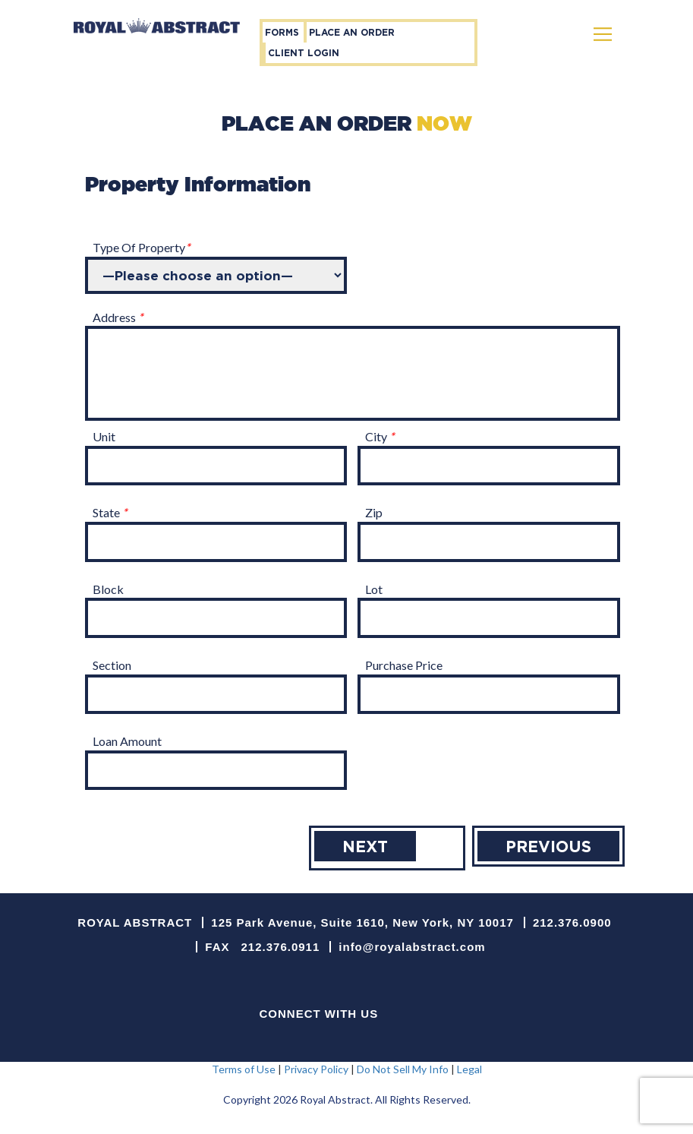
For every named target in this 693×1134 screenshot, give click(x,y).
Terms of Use (244, 1069)
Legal (469, 1069)
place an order (352, 32)
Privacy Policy (316, 1069)
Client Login (303, 53)
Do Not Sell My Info (403, 1069)
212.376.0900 (572, 922)
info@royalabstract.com (412, 946)
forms (282, 32)
